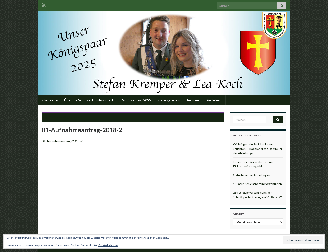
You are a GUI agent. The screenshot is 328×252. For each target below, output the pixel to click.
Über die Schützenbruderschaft (89, 100)
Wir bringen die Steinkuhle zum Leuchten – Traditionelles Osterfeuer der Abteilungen (257, 149)
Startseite (50, 100)
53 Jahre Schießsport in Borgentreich (257, 184)
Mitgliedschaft (72, 117)
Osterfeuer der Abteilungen (251, 175)
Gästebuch (213, 100)
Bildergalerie (168, 100)
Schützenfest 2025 (136, 100)
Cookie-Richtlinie (108, 245)
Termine (192, 100)
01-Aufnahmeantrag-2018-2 (62, 141)
